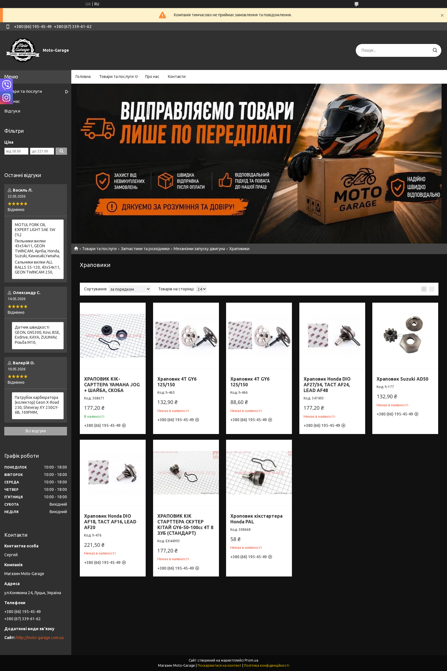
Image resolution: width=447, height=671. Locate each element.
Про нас (152, 76)
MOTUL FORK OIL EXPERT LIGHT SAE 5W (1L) (35, 229)
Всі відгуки (36, 431)
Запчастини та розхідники (145, 248)
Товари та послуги (116, 76)
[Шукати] (434, 50)
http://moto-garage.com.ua (40, 637)
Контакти (177, 76)
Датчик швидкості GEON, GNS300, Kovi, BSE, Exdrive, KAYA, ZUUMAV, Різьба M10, (37, 335)
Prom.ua (251, 660)
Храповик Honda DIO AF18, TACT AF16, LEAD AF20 (110, 521)
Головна (83, 76)
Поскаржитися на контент (219, 665)
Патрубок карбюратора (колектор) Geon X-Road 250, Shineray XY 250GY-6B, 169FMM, (37, 405)
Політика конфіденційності (266, 665)
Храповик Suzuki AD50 (402, 378)
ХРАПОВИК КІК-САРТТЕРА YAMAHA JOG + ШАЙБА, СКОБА (112, 384)
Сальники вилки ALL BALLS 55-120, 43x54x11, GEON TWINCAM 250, (37, 267)
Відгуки (12, 111)
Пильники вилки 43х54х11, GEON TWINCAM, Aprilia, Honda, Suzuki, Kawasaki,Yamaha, (37, 248)
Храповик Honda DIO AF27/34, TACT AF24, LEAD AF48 (327, 384)
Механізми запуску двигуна (199, 248)
